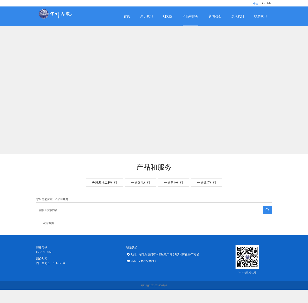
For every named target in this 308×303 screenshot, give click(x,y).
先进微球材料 (140, 208)
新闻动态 (215, 16)
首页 (127, 16)
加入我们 (237, 16)
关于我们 (146, 16)
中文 (255, 3)
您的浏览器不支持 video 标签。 (154, 103)
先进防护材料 (173, 208)
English (266, 3)
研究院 (167, 16)
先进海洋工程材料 (104, 208)
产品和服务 (190, 16)
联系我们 (260, 16)
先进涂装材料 (206, 208)
